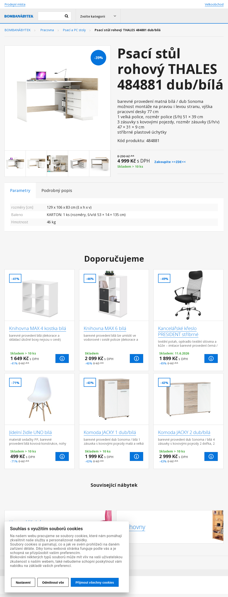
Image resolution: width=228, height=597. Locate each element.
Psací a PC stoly (74, 30)
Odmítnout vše (53, 582)
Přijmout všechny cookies (94, 582)
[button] (98, 16)
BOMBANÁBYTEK (17, 30)
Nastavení (23, 582)
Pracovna (47, 30)
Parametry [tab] (20, 190)
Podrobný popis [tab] (56, 190)
